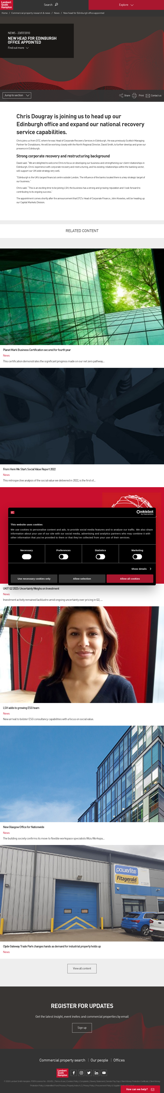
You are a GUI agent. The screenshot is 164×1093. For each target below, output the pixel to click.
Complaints (84, 1081)
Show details (139, 568)
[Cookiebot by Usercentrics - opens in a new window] (139, 512)
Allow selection (82, 578)
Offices (118, 1060)
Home (5, 13)
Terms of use (60, 1081)
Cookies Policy (72, 1081)
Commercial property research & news (30, 13)
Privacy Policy (88, 1085)
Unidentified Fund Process (55, 1085)
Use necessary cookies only (34, 578)
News (57, 13)
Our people (99, 1060)
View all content (82, 968)
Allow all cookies (130, 578)
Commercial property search (62, 1060)
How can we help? (137, 1089)
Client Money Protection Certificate (134, 1081)
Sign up (82, 1027)
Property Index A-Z (74, 1085)
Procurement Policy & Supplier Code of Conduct (114, 1085)
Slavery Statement (97, 1081)
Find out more (18, 47)
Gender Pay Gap (113, 1081)
